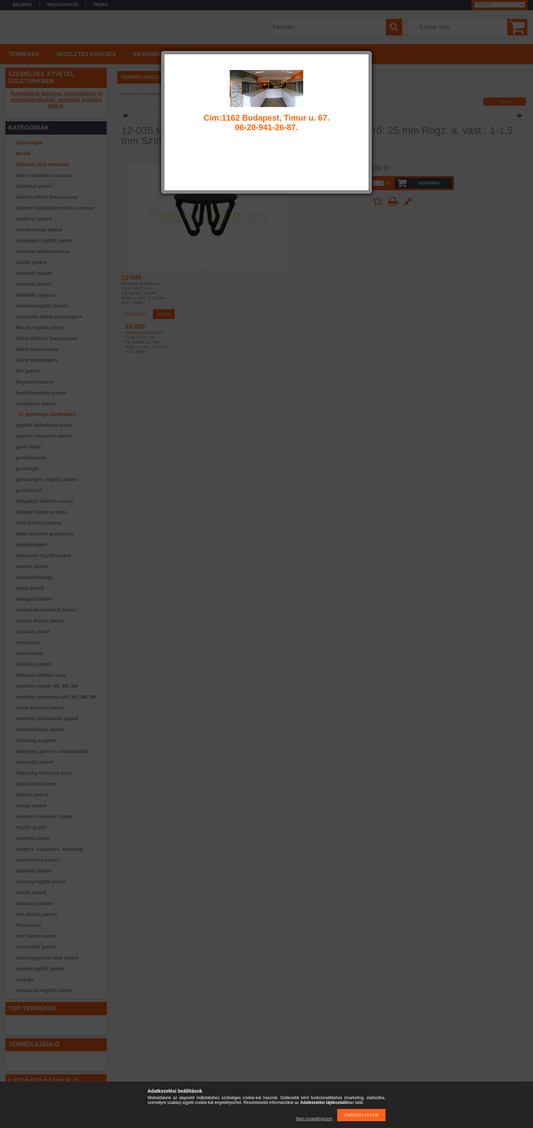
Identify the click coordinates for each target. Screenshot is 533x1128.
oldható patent (31, 794)
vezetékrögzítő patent (39, 968)
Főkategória (129, 94)
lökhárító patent (33, 664)
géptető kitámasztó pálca (43, 425)
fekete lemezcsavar (37, 349)
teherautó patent (34, 903)
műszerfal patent (34, 762)
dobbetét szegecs (35, 295)
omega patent (30, 805)
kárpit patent (29, 588)
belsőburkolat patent (38, 229)
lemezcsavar (29, 653)
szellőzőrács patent (37, 860)
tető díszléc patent (36, 914)
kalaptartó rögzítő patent (43, 555)
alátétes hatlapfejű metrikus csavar (54, 208)
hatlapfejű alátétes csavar (44, 501)
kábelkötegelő (31, 544)
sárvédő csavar (32, 838)
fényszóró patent (34, 382)
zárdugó (24, 979)
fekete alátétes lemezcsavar (46, 338)
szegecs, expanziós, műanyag (49, 849)
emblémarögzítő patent (41, 306)
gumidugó (26, 468)
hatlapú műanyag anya (41, 512)
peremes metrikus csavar (43, 816)
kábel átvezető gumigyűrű (44, 533)
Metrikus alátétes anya (40, 675)
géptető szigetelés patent (43, 436)
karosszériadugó (34, 577)
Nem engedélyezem (314, 1118)
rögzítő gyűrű (30, 827)
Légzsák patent (32, 631)
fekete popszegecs (36, 360)
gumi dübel (28, 447)
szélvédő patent (33, 871)
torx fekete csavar (35, 936)
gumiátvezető (30, 457)
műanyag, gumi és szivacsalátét (51, 751)
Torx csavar (28, 925)
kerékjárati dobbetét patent (45, 610)
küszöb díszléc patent (40, 620)
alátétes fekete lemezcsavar (46, 197)
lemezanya (27, 642)
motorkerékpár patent (39, 729)
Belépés (22, 4)
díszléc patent (31, 262)
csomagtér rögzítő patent (43, 240)
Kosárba (429, 183)
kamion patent (31, 566)
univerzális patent (35, 947)
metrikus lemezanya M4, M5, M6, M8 (55, 697)
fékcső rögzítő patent (39, 327)
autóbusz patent (33, 219)
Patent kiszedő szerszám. (44, 175)
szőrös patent (30, 892)
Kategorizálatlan (33, 599)
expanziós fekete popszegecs (48, 316)
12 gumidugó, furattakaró (46, 414)
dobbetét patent (33, 284)
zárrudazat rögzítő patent (43, 990)
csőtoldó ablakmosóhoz (42, 251)
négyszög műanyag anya (43, 773)
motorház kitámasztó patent (46, 718)
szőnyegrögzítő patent (40, 881)
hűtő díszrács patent (38, 523)
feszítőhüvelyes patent (40, 392)
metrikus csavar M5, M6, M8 (46, 686)
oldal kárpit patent (35, 784)
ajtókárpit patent (33, 186)
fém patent (27, 371)
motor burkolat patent (40, 707)
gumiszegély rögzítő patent (45, 479)
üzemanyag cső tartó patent (46, 957)
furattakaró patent (35, 403)
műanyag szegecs (35, 740)
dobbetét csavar (33, 273)
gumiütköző (28, 490)
